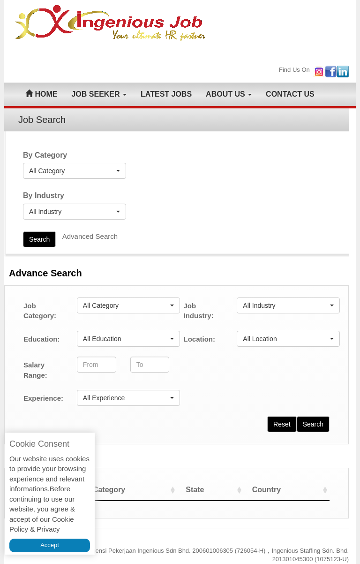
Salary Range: (35, 370)
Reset (282, 424)
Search (39, 239)
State (208, 490)
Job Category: (39, 311)
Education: (41, 339)
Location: (199, 339)
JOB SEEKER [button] (99, 94)
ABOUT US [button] (229, 94)
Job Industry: (198, 311)
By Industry (43, 195)
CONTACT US (290, 94)
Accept (49, 545)
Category (130, 490)
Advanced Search (90, 236)
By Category (45, 155)
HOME (41, 94)
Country (273, 490)
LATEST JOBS (166, 94)
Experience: (43, 398)
